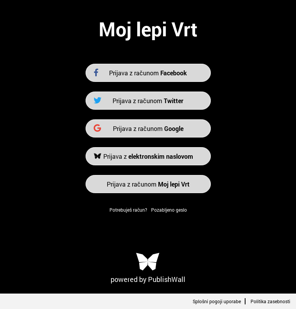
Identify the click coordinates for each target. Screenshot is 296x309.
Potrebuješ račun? (128, 210)
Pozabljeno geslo (169, 210)
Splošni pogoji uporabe (217, 301)
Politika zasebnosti (270, 301)
